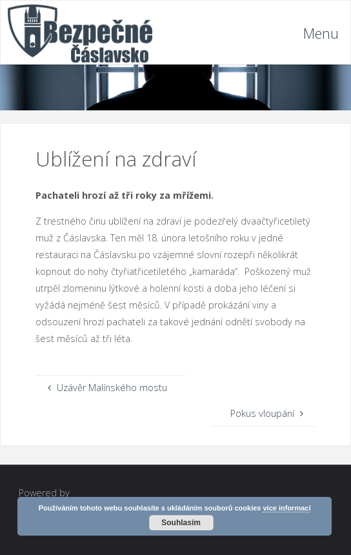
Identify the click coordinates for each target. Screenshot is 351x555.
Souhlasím (181, 522)
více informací (286, 508)
